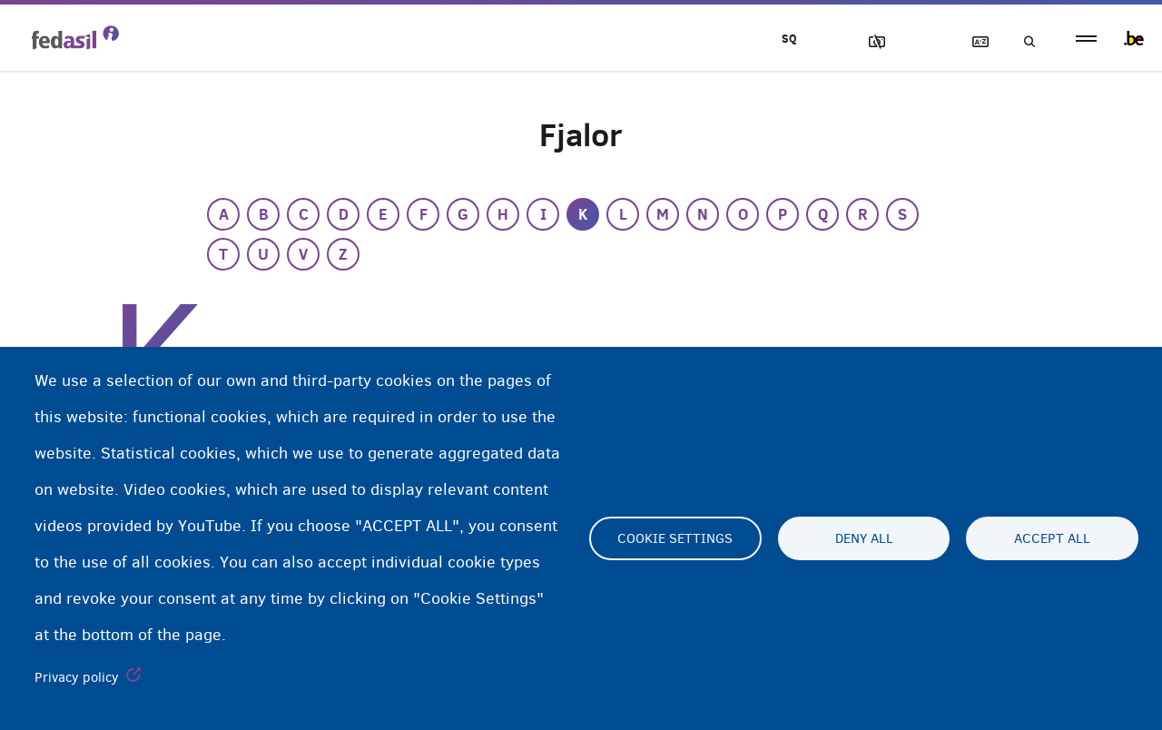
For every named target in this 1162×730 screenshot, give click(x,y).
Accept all (1052, 538)
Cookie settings (675, 538)
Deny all (864, 538)
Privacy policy (76, 677)
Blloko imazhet (869, 42)
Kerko (1024, 42)
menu (1086, 39)
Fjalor (972, 42)
